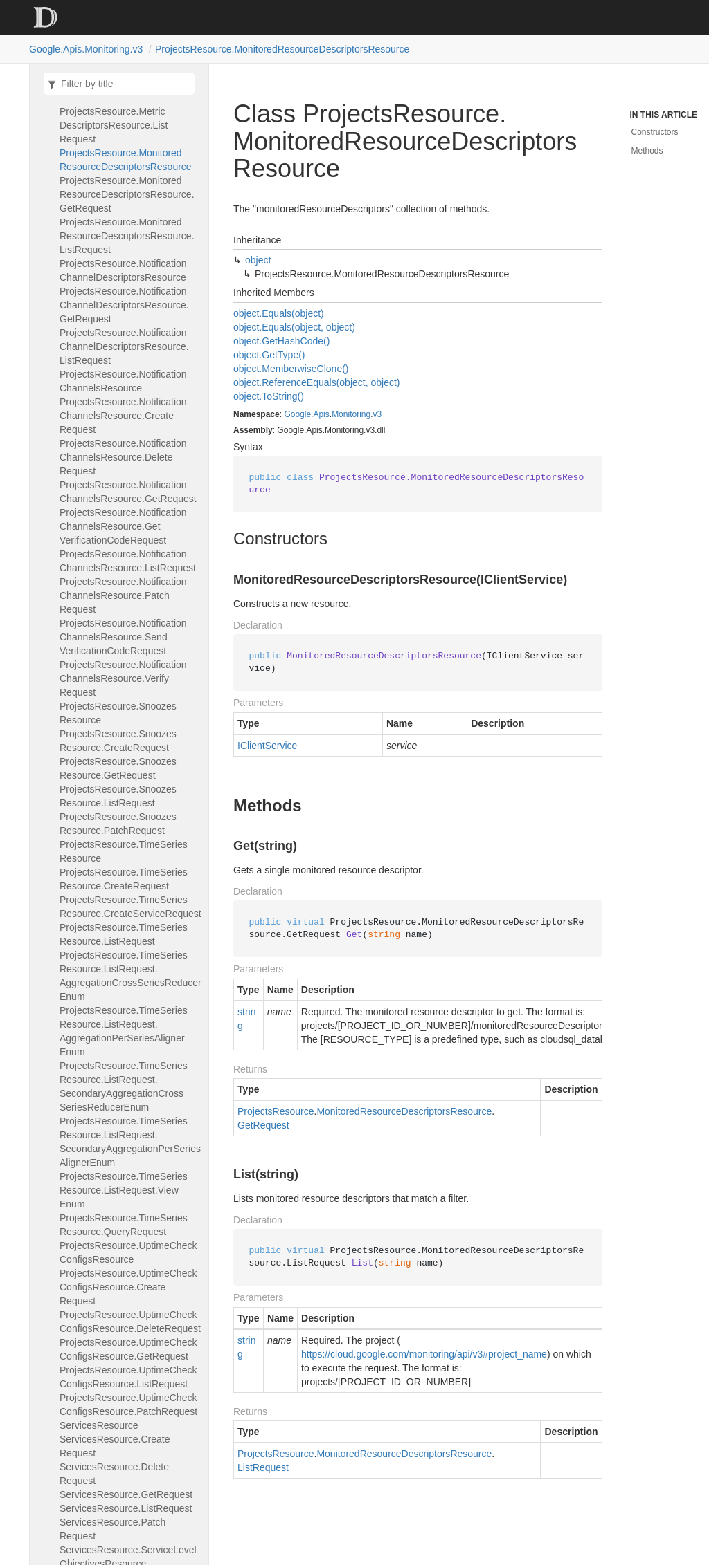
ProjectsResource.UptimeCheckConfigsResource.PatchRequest (128, 1404)
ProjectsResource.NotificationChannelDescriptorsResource (123, 270)
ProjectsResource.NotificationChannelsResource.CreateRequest (123, 415)
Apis (321, 414)
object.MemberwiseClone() (291, 368)
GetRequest (263, 1125)
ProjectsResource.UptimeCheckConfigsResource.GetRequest (128, 1349)
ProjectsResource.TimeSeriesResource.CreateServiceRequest (130, 906)
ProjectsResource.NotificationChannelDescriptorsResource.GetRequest (124, 305)
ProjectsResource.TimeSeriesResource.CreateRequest (124, 879)
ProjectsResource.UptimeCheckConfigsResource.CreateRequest (128, 1287)
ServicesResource (99, 1425)
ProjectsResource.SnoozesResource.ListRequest (118, 796)
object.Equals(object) (278, 313)
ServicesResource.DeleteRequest (114, 1473)
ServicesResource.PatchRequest (112, 1529)
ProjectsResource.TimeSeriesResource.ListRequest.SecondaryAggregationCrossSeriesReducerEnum (124, 1086)
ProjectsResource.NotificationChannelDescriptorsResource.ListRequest (124, 346)
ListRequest (263, 1467)
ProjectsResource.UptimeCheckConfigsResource (128, 1252)
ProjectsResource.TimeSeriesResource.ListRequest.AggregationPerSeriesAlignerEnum (124, 1031)
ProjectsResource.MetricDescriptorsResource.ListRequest (114, 125)
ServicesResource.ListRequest (126, 1508)
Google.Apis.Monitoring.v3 (86, 49)
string (246, 1018)
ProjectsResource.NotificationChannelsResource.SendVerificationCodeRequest (123, 637)
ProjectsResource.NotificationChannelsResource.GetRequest (128, 491)
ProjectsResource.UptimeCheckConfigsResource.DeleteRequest (130, 1321)
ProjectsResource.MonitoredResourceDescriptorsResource (282, 49)
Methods (647, 151)
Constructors (655, 132)
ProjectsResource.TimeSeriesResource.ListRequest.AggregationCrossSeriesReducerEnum (130, 976)
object (258, 260)
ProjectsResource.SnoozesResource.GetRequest (118, 768)
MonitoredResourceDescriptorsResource (404, 1111)
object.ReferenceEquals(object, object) (316, 382)
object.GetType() (269, 354)
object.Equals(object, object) (294, 327)
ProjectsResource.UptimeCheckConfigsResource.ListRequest (128, 1376)
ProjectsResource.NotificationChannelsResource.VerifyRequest (123, 678)
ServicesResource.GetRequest (126, 1494)
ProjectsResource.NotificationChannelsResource (123, 381)
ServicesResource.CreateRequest (115, 1446)
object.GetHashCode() (281, 340)
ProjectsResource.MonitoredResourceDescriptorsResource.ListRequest (127, 235)
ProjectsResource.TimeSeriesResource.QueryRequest (124, 1224)
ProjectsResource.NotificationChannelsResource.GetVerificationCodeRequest (123, 526)
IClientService (267, 745)
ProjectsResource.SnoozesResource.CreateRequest (118, 740)
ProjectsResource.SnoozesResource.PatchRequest (118, 823)
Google (297, 414)
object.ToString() (268, 396)
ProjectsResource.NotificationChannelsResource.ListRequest (128, 560)
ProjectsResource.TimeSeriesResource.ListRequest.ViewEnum (124, 1190)
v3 (377, 414)
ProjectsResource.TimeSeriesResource (124, 851)
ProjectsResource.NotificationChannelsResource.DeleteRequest (123, 457)
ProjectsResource (275, 1111)
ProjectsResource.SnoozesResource (118, 713)
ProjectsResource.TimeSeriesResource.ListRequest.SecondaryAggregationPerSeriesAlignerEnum (130, 1141)
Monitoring (351, 414)
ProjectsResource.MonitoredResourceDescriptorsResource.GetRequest (127, 194)
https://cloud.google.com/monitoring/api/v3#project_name (424, 1354)
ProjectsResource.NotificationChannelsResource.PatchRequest (123, 595)
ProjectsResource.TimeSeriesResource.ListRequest (124, 934)
